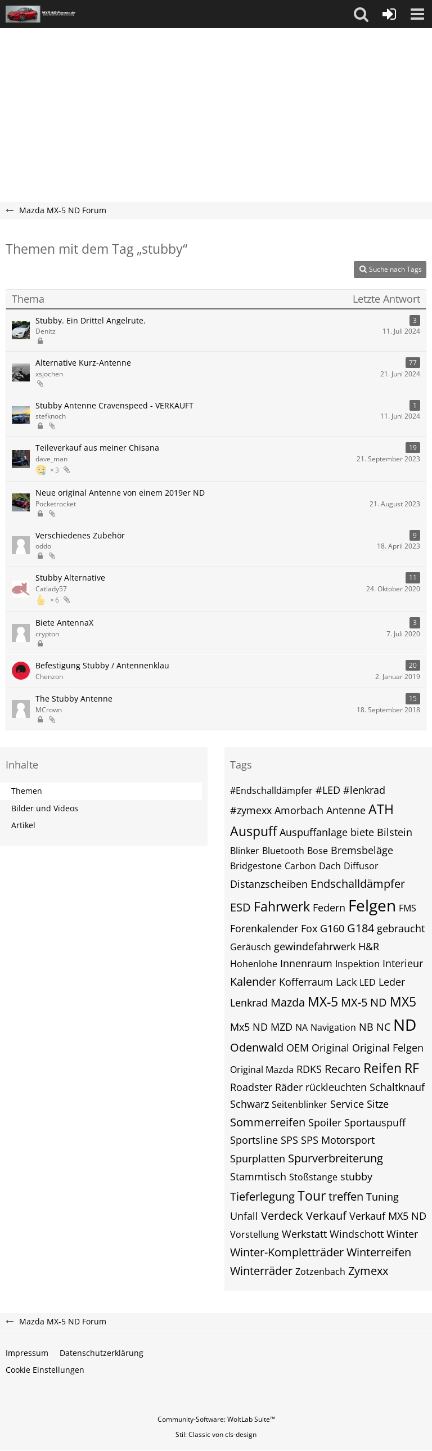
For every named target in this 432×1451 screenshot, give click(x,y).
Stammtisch (258, 1176)
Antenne (346, 810)
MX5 (403, 1001)
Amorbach (298, 810)
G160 (332, 928)
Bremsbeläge (362, 850)
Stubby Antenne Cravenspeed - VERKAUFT (114, 405)
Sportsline (254, 1140)
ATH (381, 809)
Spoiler (324, 1122)
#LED (328, 790)
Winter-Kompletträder (287, 1252)
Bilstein (394, 832)
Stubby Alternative (70, 577)
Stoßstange (313, 1177)
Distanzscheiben (269, 884)
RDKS (309, 1069)
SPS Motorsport (338, 1140)
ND (404, 1024)
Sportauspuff (375, 1122)
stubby (356, 1176)
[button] (361, 14)
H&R (368, 946)
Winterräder (261, 1270)
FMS (407, 908)
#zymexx (251, 810)
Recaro (343, 1068)
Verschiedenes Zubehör (80, 535)
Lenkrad (249, 1002)
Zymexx (368, 1270)
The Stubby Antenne (73, 698)
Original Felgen (388, 1047)
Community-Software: (216, 1419)
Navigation (333, 1027)
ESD (240, 907)
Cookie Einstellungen (45, 1369)
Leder (392, 982)
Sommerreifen (267, 1122)
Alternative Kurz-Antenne (83, 362)
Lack (346, 982)
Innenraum (306, 963)
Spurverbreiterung (335, 1158)
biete (362, 832)
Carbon (300, 866)
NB (366, 1027)
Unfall (244, 1216)
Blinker (244, 850)
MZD (281, 1027)
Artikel (23, 825)
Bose (317, 850)
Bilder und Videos (44, 808)
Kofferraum (306, 982)
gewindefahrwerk (315, 946)
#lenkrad (364, 790)
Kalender (253, 981)
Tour (312, 1196)
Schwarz (249, 1104)
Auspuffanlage (314, 832)
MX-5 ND (364, 1002)
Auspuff (253, 831)
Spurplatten (257, 1158)
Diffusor (361, 866)
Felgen (372, 905)
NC (383, 1027)
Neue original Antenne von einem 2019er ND (120, 492)
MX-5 (323, 1001)
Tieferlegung (262, 1196)
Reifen (382, 1068)
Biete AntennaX (64, 622)
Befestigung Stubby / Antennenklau (102, 665)
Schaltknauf (397, 1087)
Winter (402, 1234)
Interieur (402, 963)
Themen (26, 790)
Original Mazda (262, 1069)
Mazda (288, 1002)
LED (367, 982)
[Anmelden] (389, 14)
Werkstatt (304, 1234)
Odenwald (257, 1047)
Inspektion (357, 964)
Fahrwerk (282, 906)
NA (301, 1027)
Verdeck (282, 1215)
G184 (360, 928)
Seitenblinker (299, 1104)
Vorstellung (254, 1234)
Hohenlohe (253, 964)
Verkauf (326, 1215)
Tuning (382, 1196)
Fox (309, 928)
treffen (345, 1196)
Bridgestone (256, 866)
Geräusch (250, 947)
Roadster (251, 1087)
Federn (329, 907)
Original (330, 1047)
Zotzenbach (320, 1271)
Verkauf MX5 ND (387, 1216)
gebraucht (401, 928)
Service (347, 1104)
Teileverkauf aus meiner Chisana (97, 447)
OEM (297, 1047)
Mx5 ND (249, 1027)
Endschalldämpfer (357, 883)
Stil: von (216, 1434)
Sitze (378, 1104)
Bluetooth (283, 850)
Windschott (357, 1234)
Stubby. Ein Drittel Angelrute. (90, 320)
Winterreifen (378, 1252)
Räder (289, 1087)
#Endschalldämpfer (271, 790)
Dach (330, 866)
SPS (289, 1140)
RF (411, 1068)
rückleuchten (336, 1087)
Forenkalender (264, 928)
